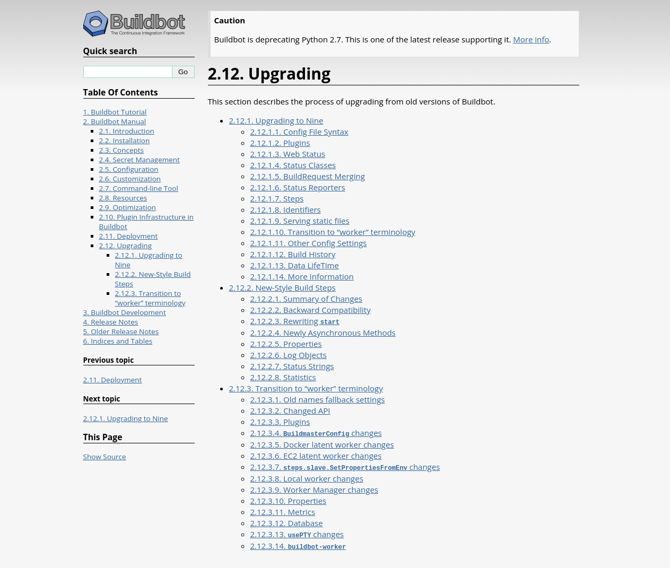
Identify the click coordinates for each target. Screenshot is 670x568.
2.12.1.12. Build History (293, 254)
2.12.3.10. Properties (288, 499)
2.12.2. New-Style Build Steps (282, 287)
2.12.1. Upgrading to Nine (276, 120)
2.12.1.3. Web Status (288, 153)
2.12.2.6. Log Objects (288, 354)
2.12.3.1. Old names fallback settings (317, 399)
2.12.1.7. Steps (277, 198)
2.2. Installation (124, 140)
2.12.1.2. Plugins (280, 142)
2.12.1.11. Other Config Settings (308, 243)
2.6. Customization (130, 178)
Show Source (104, 456)
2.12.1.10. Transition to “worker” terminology (332, 231)
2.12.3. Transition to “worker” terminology (306, 387)
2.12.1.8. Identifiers (285, 209)
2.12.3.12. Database (286, 521)
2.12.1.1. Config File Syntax (299, 131)
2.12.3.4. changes (316, 432)
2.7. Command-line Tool (138, 188)
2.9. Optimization (127, 207)
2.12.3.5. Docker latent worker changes (322, 443)
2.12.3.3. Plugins (280, 421)
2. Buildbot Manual (114, 121)
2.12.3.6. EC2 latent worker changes (316, 454)
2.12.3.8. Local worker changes (306, 476)
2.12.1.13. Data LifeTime (294, 265)
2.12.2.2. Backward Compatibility (310, 309)
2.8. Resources (123, 198)
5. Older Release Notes (121, 331)
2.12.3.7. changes (345, 465)
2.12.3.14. (298, 543)
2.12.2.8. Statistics (283, 376)
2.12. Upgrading (125, 245)
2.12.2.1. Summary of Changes (306, 298)
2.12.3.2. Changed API (290, 410)
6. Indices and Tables (118, 341)
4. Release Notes (110, 322)
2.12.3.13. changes (297, 532)
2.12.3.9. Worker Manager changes (314, 488)
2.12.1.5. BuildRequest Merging (307, 176)
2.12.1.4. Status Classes (293, 165)
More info (531, 39)
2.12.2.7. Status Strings (292, 365)
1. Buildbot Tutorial (115, 112)
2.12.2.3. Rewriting (295, 321)
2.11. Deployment (128, 236)
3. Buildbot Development (124, 312)
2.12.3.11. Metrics (283, 510)
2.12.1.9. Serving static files (300, 220)
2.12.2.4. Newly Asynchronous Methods (323, 332)
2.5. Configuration (129, 169)
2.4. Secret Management (139, 159)
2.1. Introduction (126, 131)
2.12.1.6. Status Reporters (297, 187)
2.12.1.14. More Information (302, 276)
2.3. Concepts (121, 150)
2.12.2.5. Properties (286, 343)
